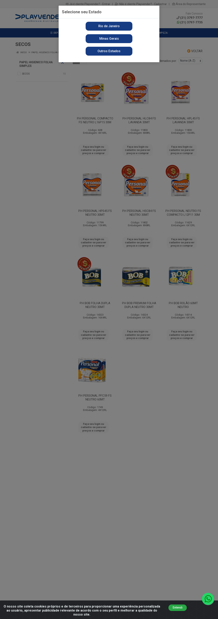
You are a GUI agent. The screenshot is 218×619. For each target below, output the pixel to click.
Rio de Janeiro (109, 26)
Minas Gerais (109, 38)
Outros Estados (109, 51)
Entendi (178, 607)
